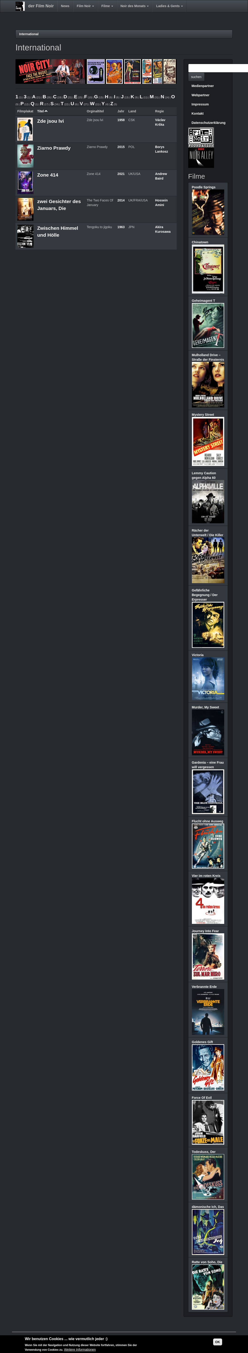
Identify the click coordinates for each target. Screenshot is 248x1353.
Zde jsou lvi (50, 121)
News (65, 6)
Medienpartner (203, 86)
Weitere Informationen (80, 1350)
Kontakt (198, 113)
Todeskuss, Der (204, 1152)
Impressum (200, 104)
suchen (196, 77)
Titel (42, 111)
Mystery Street (203, 414)
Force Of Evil (202, 1098)
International (29, 34)
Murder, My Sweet (205, 707)
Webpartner (201, 95)
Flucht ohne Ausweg (207, 821)
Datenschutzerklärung (209, 123)
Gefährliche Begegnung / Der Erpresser (205, 594)
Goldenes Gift (202, 1042)
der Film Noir (41, 6)
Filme (107, 6)
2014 (121, 200)
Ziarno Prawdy (54, 148)
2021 (121, 174)
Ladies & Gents (169, 6)
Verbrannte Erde (204, 987)
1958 (121, 120)
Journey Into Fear (205, 931)
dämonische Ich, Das (208, 1207)
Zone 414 (47, 174)
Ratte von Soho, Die (207, 1262)
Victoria (198, 655)
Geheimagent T (203, 301)
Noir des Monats (135, 6)
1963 (121, 227)
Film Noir (85, 6)
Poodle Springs (204, 187)
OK (217, 1342)
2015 (121, 147)
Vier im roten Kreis (206, 876)
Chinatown (200, 242)
